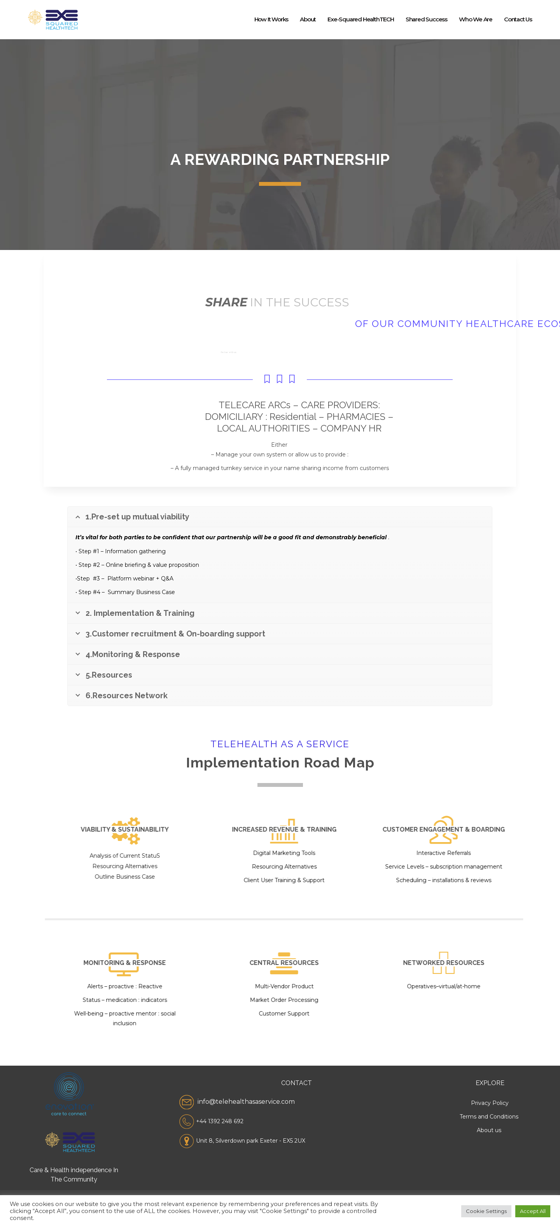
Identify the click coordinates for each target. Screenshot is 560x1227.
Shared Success (426, 19)
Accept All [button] (533, 1211)
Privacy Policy (490, 1102)
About (308, 19)
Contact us (518, 19)
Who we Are (475, 19)
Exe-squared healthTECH (360, 19)
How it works (271, 19)
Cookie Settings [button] (486, 1211)
